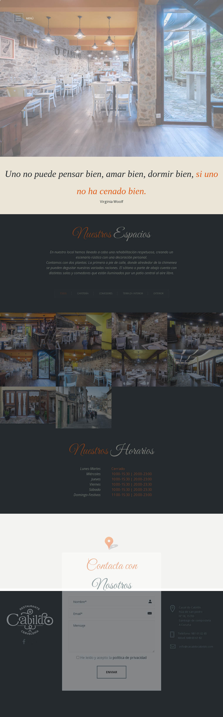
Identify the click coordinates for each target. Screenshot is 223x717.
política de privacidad (130, 655)
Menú (30, 18)
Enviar (111, 670)
